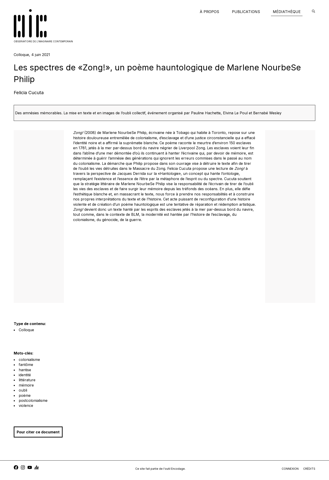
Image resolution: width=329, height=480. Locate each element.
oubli (23, 390)
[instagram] (23, 468)
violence (26, 405)
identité (25, 375)
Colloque (26, 330)
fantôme (26, 364)
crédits (309, 468)
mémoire (26, 385)
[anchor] (36, 468)
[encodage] (313, 11)
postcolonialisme (33, 400)
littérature (27, 380)
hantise (25, 370)
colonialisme (29, 359)
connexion (290, 468)
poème (25, 395)
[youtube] (29, 468)
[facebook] (16, 468)
